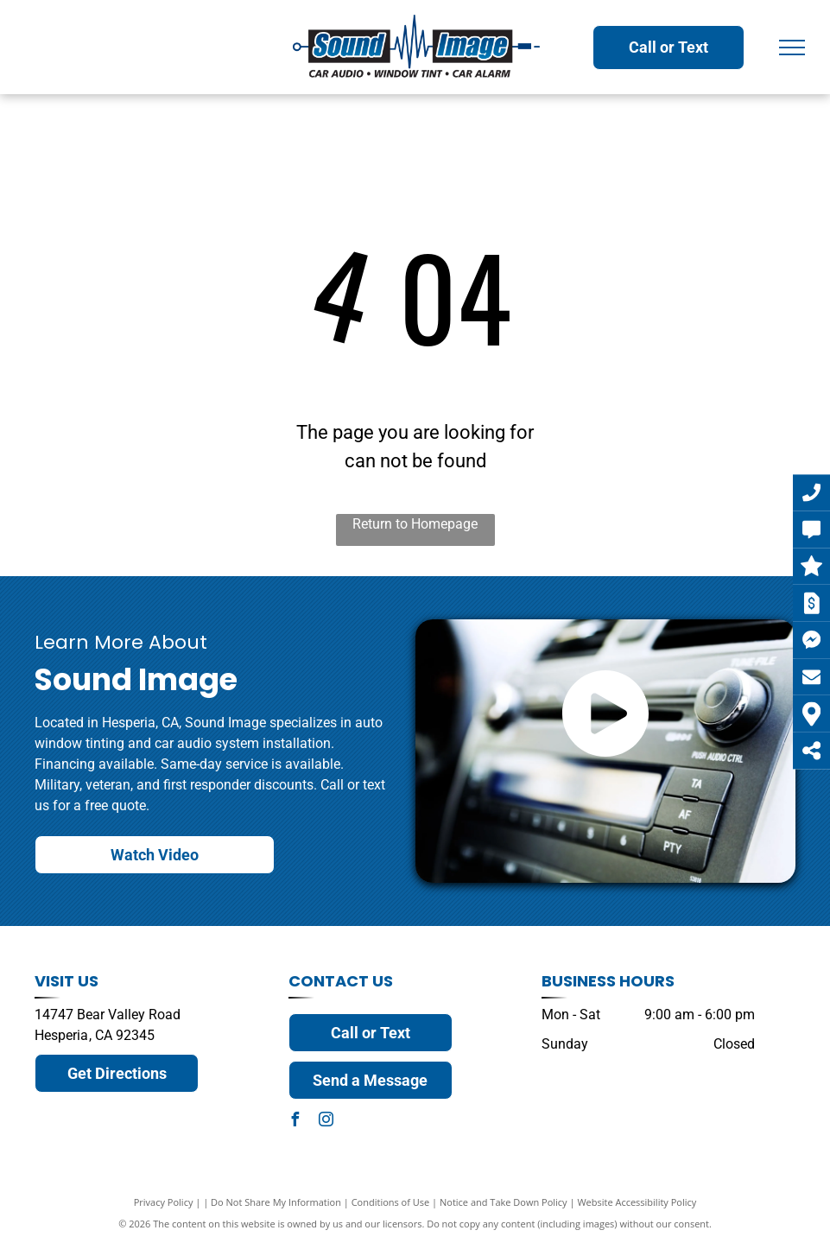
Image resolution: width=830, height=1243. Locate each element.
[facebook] (295, 1121)
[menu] (792, 47)
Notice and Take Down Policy (503, 1201)
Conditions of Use (391, 1201)
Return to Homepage (415, 524)
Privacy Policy (163, 1201)
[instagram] (326, 1121)
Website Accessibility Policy (636, 1201)
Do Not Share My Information (276, 1201)
